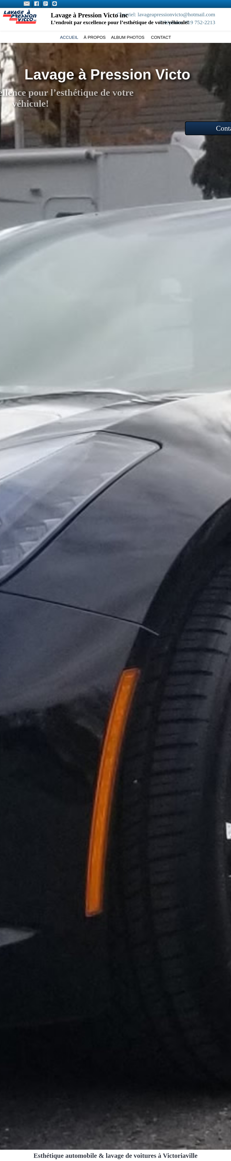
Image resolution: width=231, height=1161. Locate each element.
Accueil (69, 37)
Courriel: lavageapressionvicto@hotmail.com (166, 14)
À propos (95, 37)
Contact (160, 37)
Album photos (127, 37)
